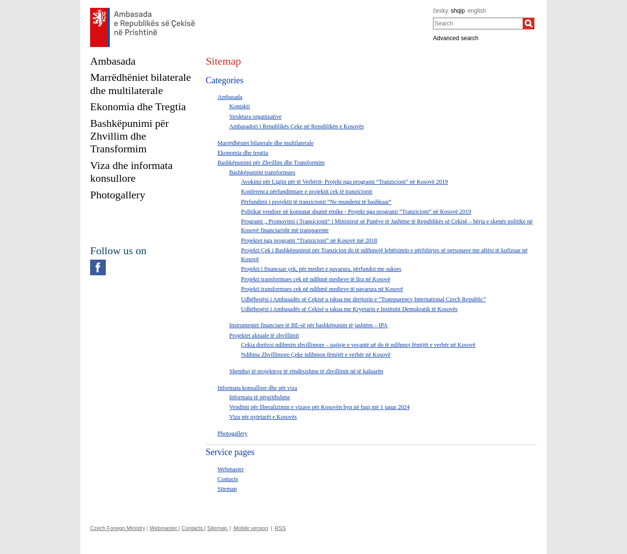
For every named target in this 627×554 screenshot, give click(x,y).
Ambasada (229, 97)
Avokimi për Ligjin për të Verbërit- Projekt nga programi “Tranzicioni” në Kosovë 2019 (344, 181)
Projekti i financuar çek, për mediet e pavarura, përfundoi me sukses (321, 268)
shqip (458, 10)
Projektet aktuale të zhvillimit (264, 335)
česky (440, 10)
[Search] (528, 23)
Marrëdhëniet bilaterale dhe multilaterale (265, 143)
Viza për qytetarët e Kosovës (263, 416)
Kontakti (239, 106)
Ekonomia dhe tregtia (242, 152)
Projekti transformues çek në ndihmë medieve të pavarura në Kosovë (322, 289)
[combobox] (478, 23)
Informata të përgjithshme (259, 397)
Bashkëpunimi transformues (262, 172)
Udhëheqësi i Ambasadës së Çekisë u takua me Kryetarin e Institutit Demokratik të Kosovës (349, 309)
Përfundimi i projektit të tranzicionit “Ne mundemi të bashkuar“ (316, 201)
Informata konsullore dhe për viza (257, 388)
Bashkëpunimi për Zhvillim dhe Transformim (271, 162)
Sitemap (227, 488)
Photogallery (232, 433)
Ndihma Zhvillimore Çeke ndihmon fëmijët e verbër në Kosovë (315, 354)
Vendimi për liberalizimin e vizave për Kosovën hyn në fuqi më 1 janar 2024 (319, 407)
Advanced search (456, 38)
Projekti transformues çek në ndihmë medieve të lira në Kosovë (315, 279)
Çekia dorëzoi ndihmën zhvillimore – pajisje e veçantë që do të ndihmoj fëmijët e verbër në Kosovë (358, 344)
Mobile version (251, 528)
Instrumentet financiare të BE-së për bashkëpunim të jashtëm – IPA (308, 325)
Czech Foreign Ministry (117, 528)
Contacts (227, 479)
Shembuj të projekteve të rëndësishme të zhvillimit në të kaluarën (306, 371)
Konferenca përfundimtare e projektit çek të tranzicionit (306, 191)
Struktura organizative (255, 116)
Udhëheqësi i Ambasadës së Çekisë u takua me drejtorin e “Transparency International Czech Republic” (363, 299)
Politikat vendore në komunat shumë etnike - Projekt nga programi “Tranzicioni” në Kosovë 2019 (356, 211)
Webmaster (230, 469)
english (477, 10)
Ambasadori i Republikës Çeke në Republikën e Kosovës (296, 126)
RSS (280, 528)
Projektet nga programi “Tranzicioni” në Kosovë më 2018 (309, 240)
